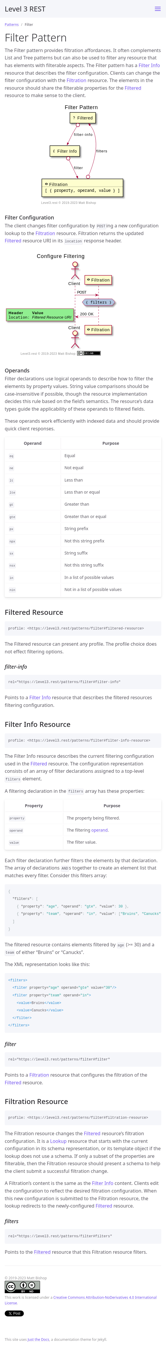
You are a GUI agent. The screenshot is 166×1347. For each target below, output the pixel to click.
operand (99, 830)
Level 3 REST (25, 9)
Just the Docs (38, 1339)
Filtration (76, 80)
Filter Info (149, 65)
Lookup (58, 1141)
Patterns (12, 24)
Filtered (133, 88)
